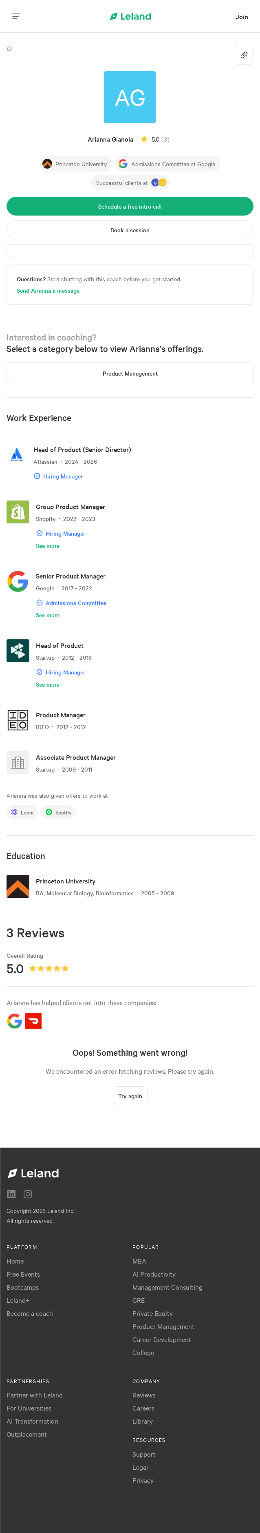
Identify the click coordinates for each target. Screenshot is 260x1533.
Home (15, 1260)
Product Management (163, 1326)
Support (144, 1453)
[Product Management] (130, 373)
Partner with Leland (35, 1394)
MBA (139, 1260)
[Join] (241, 17)
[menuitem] (241, 17)
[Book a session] (130, 229)
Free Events (23, 1273)
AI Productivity (154, 1273)
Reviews (143, 1394)
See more (47, 545)
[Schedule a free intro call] (130, 206)
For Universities (29, 1407)
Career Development (161, 1339)
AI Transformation (32, 1420)
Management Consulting (167, 1286)
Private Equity (152, 1312)
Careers (143, 1407)
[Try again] (130, 1095)
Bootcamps (23, 1286)
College (143, 1352)
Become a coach (30, 1312)
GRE (138, 1299)
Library (142, 1420)
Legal (140, 1466)
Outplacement (27, 1433)
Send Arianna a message (48, 290)
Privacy (143, 1479)
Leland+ (18, 1299)
